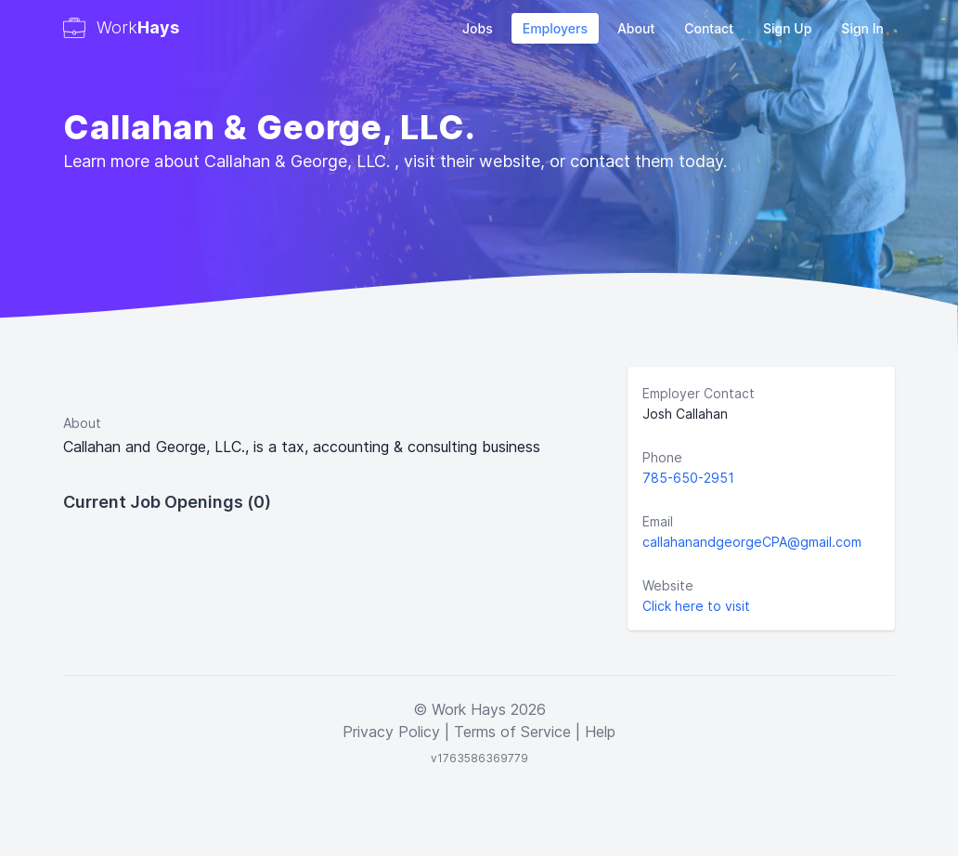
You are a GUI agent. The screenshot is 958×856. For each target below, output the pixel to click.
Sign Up (787, 28)
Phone (662, 457)
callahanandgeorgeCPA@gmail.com (751, 542)
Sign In (862, 28)
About (635, 28)
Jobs (477, 28)
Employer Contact (698, 393)
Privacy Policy (391, 731)
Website (667, 585)
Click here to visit (696, 606)
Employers (555, 28)
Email (657, 521)
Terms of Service (512, 731)
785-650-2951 (688, 478)
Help (600, 731)
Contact (708, 28)
